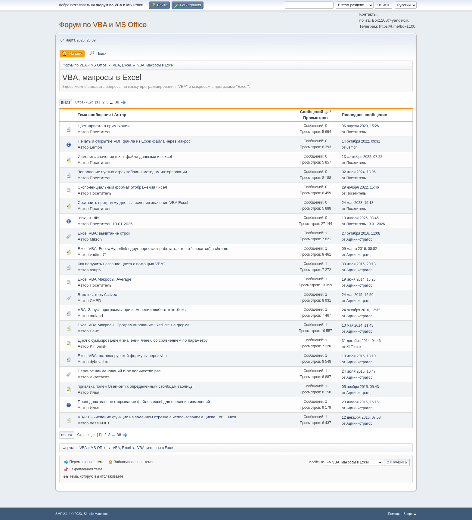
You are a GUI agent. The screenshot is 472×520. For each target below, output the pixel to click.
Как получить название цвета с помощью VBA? (122, 264)
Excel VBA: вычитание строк (104, 233)
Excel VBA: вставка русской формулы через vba (122, 355)
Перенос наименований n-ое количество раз (119, 371)
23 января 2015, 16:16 (360, 402)
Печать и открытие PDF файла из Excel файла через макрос (134, 141)
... (112, 102)
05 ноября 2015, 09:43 (360, 387)
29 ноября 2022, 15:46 (360, 187)
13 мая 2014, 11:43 (358, 325)
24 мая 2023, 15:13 (358, 203)
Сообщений (314, 111)
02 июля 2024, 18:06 (359, 172)
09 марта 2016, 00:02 (359, 249)
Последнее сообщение (364, 114)
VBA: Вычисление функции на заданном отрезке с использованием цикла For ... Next (157, 417)
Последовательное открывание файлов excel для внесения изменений (144, 401)
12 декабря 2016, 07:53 (361, 417)
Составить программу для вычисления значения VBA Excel (133, 202)
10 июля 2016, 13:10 (359, 356)
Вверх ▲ (410, 513)
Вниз (65, 102)
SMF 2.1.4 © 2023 (68, 513)
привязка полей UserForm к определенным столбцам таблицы (136, 386)
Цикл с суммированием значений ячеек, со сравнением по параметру (143, 340)
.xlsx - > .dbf (88, 218)
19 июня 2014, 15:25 (359, 279)
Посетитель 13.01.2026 (111, 224)
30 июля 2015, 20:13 (359, 264)
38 (117, 102)
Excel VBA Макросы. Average (104, 279)
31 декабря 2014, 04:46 (361, 341)
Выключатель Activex (97, 294)
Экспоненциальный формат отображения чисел (122, 187)
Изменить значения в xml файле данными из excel (125, 156)
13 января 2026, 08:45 (360, 218)
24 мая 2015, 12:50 (358, 295)
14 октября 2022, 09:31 (361, 141)
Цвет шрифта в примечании (103, 126)
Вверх (66, 435)
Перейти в (315, 462)
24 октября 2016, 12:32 (361, 310)
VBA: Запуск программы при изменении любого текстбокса (133, 309)
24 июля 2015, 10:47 (359, 371)
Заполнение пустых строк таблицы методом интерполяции (132, 172)
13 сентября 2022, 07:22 (362, 157)
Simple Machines (96, 513)
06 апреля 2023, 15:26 (360, 126)
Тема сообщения (94, 114)
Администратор (359, 239)
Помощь (394, 513)
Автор (120, 114)
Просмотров (315, 117)
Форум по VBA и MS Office (103, 24)
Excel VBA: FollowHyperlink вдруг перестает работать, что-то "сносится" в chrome (153, 248)
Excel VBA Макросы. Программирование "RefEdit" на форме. (134, 325)
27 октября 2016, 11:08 (361, 233)
